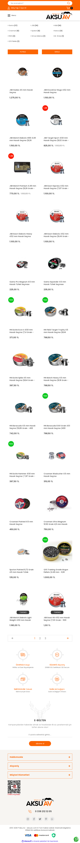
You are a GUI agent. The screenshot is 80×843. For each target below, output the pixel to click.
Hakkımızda (16, 757)
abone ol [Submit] (40, 743)
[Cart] (69, 8)
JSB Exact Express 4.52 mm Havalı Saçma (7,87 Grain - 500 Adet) (56, 187)
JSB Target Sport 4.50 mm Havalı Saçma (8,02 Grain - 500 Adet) (56, 139)
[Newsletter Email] (40, 734)
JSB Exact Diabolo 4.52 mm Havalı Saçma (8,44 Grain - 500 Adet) (56, 235)
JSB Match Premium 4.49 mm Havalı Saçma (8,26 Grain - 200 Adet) (22, 187)
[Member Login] (17, 8)
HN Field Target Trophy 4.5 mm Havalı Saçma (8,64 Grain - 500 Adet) (56, 331)
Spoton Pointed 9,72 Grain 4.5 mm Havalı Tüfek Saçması (21, 570)
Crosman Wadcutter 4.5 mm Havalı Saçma (57, 474)
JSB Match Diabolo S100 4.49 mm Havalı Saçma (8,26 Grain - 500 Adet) (22, 139)
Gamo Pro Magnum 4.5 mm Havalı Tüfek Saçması (22, 283)
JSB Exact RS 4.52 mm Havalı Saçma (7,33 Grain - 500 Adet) (57, 618)
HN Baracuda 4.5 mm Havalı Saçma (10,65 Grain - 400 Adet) (22, 426)
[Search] (40, 3)
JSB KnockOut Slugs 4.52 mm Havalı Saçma (57, 91)
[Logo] (59, 15)
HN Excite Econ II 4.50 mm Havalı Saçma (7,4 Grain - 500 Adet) (21, 331)
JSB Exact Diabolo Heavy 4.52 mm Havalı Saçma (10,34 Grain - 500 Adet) (20, 235)
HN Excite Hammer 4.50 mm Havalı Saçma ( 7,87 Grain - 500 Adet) (22, 474)
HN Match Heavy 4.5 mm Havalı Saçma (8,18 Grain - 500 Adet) (56, 379)
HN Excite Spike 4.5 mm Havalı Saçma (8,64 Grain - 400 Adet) (22, 379)
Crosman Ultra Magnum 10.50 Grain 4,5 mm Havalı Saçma (55, 522)
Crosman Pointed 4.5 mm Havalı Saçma (21, 522)
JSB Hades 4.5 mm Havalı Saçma (21, 91)
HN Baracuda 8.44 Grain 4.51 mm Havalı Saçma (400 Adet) (57, 426)
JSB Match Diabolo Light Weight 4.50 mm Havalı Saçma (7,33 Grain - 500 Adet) (20, 618)
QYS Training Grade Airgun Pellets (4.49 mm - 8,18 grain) (56, 570)
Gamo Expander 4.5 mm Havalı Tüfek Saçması (55, 283)
